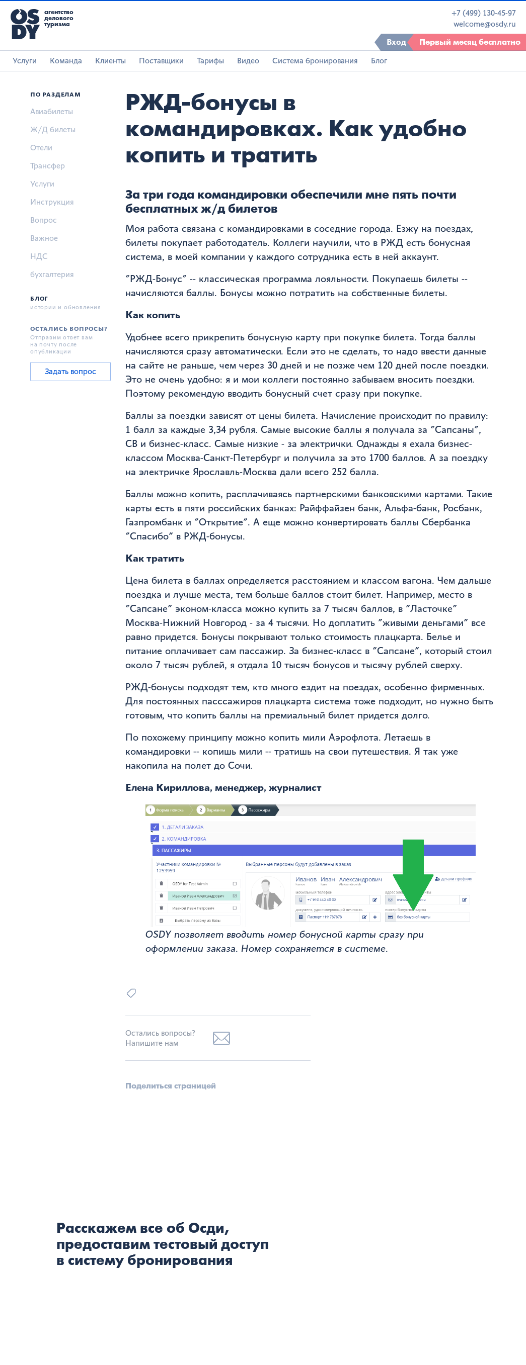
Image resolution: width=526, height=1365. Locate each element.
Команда (66, 60)
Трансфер (47, 165)
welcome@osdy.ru (485, 24)
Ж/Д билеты (53, 129)
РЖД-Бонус (156, 278)
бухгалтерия (52, 274)
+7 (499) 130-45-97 (484, 13)
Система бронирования (315, 60)
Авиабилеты (51, 111)
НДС (39, 256)
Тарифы (210, 60)
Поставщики (161, 60)
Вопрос (43, 220)
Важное (44, 238)
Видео (248, 60)
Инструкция (52, 202)
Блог (379, 60)
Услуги (25, 60)
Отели (41, 147)
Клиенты (110, 60)
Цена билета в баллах (174, 580)
